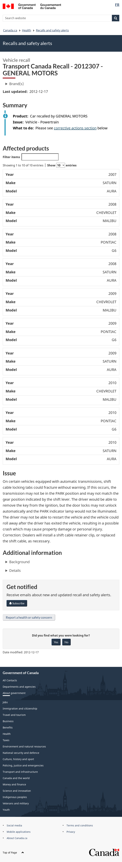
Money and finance (14, 784)
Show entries (61, 165)
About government (14, 693)
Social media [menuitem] (14, 825)
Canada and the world (16, 778)
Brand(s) (16, 83)
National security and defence (21, 752)
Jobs (5, 702)
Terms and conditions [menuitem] (80, 825)
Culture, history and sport (18, 759)
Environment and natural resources (24, 746)
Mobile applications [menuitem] (19, 831)
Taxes (6, 740)
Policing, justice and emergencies (23, 765)
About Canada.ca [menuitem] (17, 838)
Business (8, 721)
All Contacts (10, 680)
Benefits (8, 727)
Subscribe (16, 603)
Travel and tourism (14, 715)
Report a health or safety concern (29, 617)
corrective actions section (75, 128)
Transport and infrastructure (20, 771)
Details (15, 570)
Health (26, 30)
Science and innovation (17, 790)
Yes (56, 642)
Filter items (31, 156)
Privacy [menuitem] (71, 831)
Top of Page (13, 852)
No (66, 642)
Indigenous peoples (15, 797)
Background (19, 561)
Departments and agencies (19, 686)
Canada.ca (10, 30)
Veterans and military (16, 803)
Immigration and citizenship (20, 708)
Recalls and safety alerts (52, 30)
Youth (6, 809)
